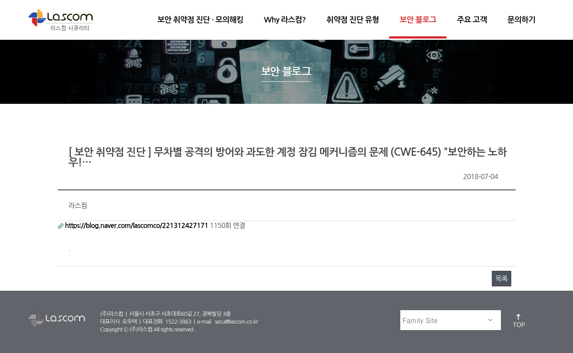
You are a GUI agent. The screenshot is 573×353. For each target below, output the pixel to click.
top (519, 320)
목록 (501, 278)
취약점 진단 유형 (352, 20)
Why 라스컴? (285, 20)
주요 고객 (472, 20)
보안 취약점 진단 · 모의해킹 (200, 20)
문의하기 (521, 20)
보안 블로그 (417, 20)
